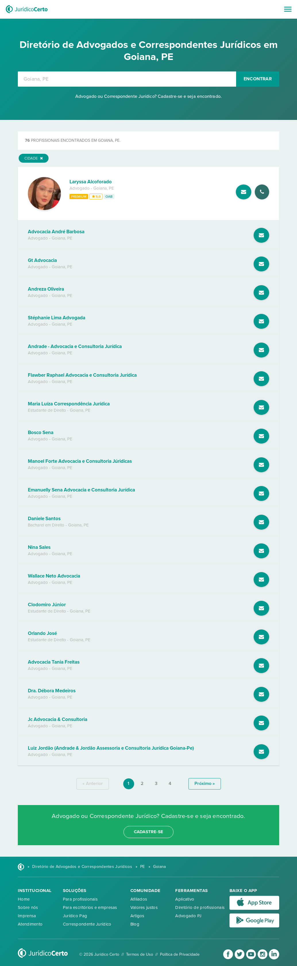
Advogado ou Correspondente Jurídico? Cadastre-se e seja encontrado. (148, 96)
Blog (134, 924)
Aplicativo (184, 899)
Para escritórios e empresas (90, 907)
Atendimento (30, 924)
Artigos (137, 915)
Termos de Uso (139, 954)
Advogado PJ (188, 915)
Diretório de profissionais (200, 907)
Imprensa (27, 915)
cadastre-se (148, 831)
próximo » (204, 783)
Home (24, 899)
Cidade (33, 158)
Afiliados (138, 899)
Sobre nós (28, 907)
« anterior (92, 783)
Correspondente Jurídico (87, 924)
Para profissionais (80, 899)
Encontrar (258, 79)
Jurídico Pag (75, 915)
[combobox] (127, 79)
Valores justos (144, 907)
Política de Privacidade (180, 954)
